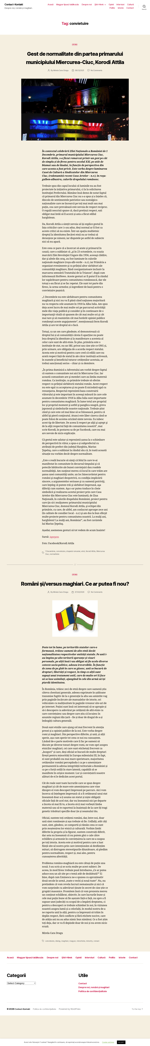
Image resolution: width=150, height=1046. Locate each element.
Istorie (121, 8)
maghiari (65, 966)
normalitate (54, 571)
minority (89, 966)
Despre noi (96, 4)
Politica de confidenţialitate (94, 1021)
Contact (130, 8)
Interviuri (130, 4)
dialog (58, 966)
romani (97, 966)
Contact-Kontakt (15, 4)
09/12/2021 (79, 88)
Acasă (60, 4)
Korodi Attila (92, 568)
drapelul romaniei (74, 568)
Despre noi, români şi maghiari (95, 1017)
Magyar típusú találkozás (77, 4)
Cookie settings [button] (108, 1042)
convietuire (61, 568)
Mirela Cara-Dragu (60, 88)
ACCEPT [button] (121, 1042)
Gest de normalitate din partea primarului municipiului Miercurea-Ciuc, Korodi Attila (75, 66)
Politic (112, 8)
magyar (73, 966)
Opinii (120, 4)
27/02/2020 (79, 618)
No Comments (97, 88)
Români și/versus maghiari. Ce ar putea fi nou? (75, 604)
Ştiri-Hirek (108, 4)
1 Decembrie (50, 568)
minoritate (81, 966)
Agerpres (55, 554)
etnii (84, 568)
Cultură (103, 8)
